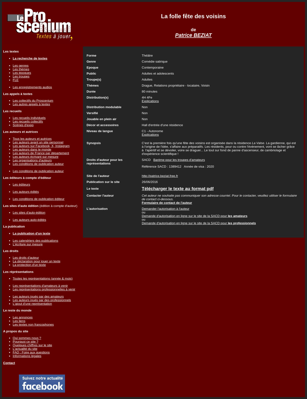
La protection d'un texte (29, 265)
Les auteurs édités (26, 192)
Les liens (19, 321)
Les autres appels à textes (31, 104)
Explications (150, 101)
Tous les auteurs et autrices (32, 139)
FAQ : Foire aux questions (31, 352)
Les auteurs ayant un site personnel (38, 142)
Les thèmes (21, 69)
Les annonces (23, 317)
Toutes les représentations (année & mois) (43, 278)
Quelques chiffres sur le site (32, 345)
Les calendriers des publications (35, 240)
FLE (15, 80)
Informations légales (27, 356)
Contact (9, 363)
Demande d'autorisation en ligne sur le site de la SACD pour (194, 216)
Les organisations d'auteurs (32, 160)
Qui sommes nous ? (27, 338)
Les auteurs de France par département (41, 153)
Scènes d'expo (23, 125)
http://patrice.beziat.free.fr (160, 176)
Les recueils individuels (29, 118)
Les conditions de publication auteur (38, 164)
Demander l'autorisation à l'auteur (165, 209)
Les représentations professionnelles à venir (44, 289)
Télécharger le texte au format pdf (178, 188)
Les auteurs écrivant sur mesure (35, 156)
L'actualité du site (25, 349)
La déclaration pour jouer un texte (36, 261)
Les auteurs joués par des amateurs (38, 296)
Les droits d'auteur (26, 257)
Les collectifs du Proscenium (33, 100)
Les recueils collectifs (28, 121)
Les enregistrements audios (32, 87)
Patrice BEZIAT (193, 35)
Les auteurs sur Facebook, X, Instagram (41, 146)
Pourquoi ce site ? (25, 341)
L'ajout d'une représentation (32, 303)
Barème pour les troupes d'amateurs (179, 160)
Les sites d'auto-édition (29, 212)
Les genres (21, 65)
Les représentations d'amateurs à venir (40, 286)
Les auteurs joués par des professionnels (42, 300)
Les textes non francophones (33, 324)
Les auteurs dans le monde (32, 149)
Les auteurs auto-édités (29, 220)
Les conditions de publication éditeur (39, 199)
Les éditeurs (21, 184)
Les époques (22, 73)
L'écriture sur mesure (28, 244)
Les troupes (21, 76)
